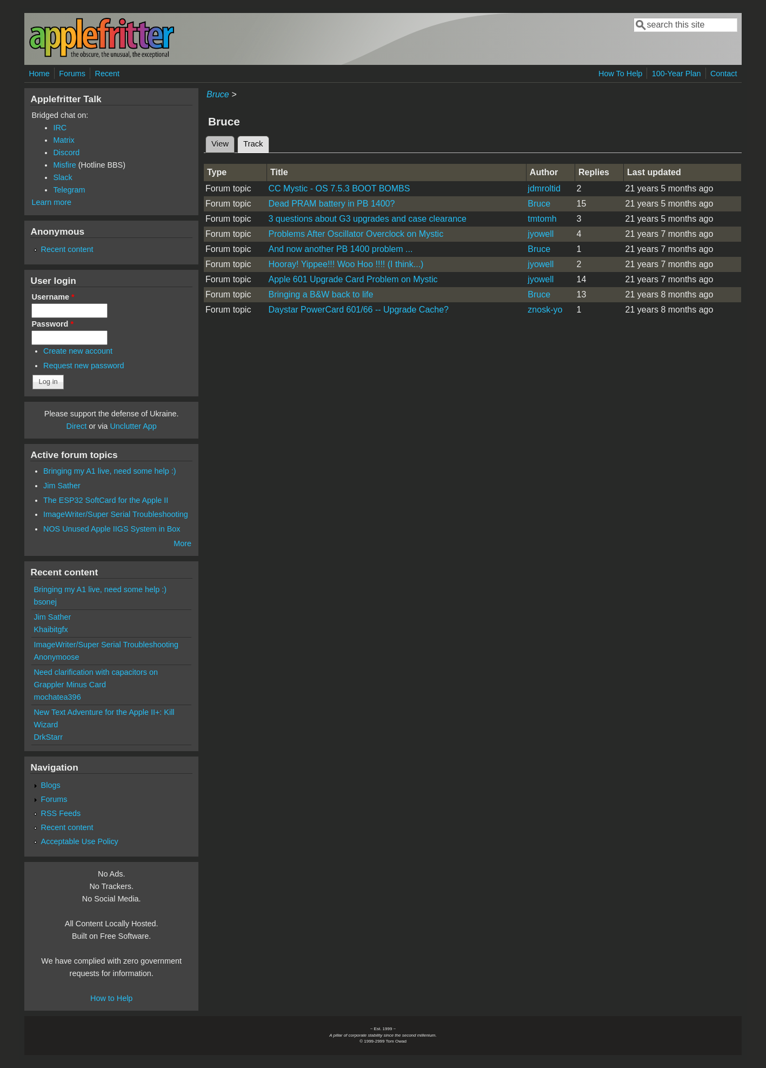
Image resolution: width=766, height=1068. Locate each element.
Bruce (218, 94)
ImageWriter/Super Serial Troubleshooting (115, 514)
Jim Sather (62, 485)
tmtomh (542, 218)
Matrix (63, 140)
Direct (76, 426)
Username (52, 297)
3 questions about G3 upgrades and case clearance (367, 218)
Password (52, 324)
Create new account (77, 351)
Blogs (51, 785)
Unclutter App (133, 426)
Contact (723, 73)
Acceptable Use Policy (79, 841)
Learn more (51, 202)
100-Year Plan (676, 73)
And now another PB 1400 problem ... (340, 249)
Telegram (69, 189)
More (182, 543)
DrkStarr (48, 737)
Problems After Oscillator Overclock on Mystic (355, 233)
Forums (72, 73)
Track (256, 142)
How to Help (111, 998)
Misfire (64, 165)
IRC (59, 127)
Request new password (83, 365)
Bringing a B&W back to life (320, 294)
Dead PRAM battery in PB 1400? (331, 203)
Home (39, 73)
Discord (66, 152)
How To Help (620, 73)
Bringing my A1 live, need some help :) (109, 471)
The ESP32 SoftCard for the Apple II (105, 500)
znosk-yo (545, 309)
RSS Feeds (61, 813)
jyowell (541, 233)
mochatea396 (57, 697)
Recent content (67, 249)
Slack (62, 177)
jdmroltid (544, 188)
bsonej (45, 602)
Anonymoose (56, 657)
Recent (107, 73)
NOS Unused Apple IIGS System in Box (112, 529)
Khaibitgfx (51, 629)
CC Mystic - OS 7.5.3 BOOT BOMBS (339, 188)
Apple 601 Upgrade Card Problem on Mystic (352, 279)
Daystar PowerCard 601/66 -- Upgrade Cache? (358, 309)
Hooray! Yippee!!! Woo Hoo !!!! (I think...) (345, 264)
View (220, 144)
